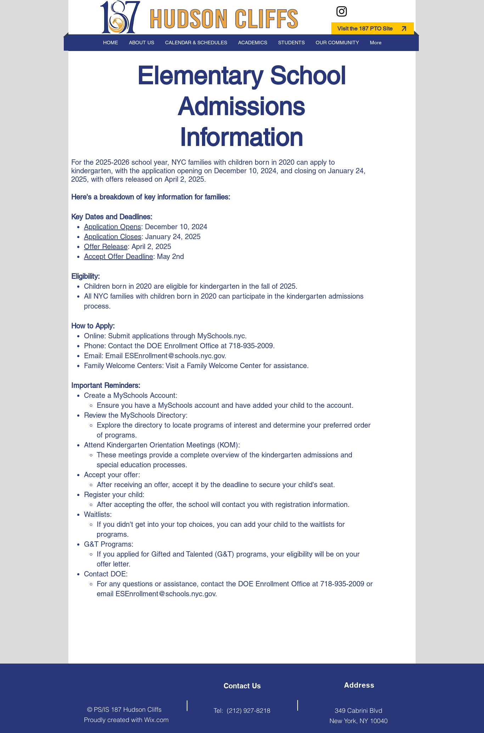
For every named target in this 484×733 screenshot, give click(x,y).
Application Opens (112, 226)
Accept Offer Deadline (118, 256)
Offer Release (106, 246)
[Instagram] (342, 11)
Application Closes (112, 236)
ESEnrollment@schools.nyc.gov (174, 355)
